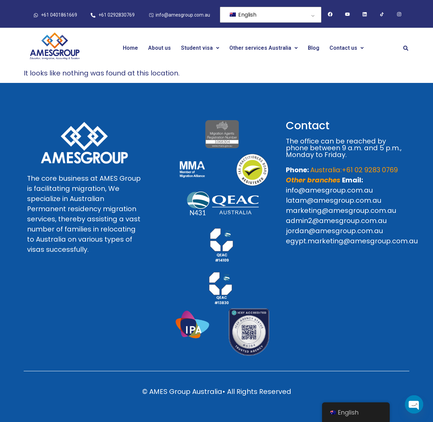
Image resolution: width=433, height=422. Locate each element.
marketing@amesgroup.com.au (341, 210)
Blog (313, 48)
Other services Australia (263, 48)
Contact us (346, 48)
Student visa (200, 48)
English (243, 15)
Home (130, 48)
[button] (200, 48)
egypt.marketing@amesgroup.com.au (352, 241)
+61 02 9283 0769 (370, 170)
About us (159, 48)
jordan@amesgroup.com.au (334, 231)
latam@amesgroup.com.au (333, 200)
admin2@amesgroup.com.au (336, 220)
